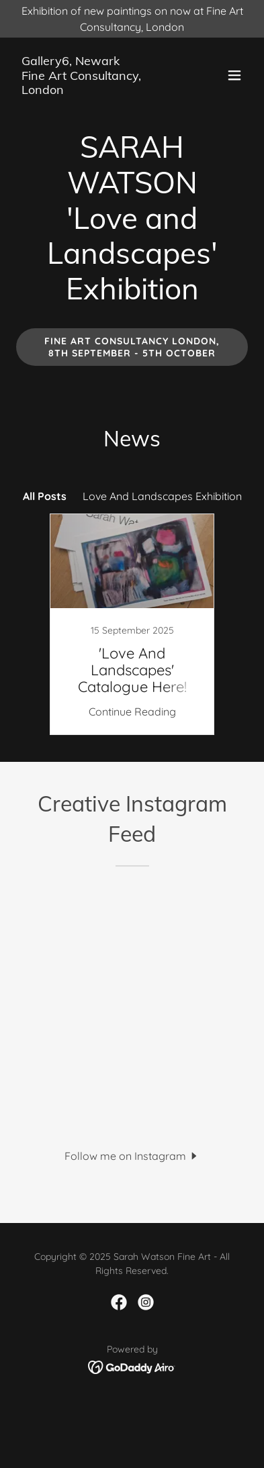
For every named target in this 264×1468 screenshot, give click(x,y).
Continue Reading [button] (132, 711)
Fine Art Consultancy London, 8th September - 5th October (132, 347)
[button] (234, 75)
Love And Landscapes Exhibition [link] (162, 496)
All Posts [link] (45, 496)
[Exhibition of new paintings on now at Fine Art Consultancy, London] (132, 19)
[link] (97, 90)
